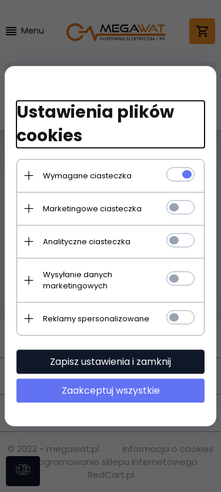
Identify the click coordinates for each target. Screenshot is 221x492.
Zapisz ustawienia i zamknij (110, 361)
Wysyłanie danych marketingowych (77, 280)
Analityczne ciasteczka (86, 241)
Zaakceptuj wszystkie (111, 390)
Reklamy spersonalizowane (96, 318)
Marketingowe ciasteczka (92, 208)
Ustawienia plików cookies (95, 124)
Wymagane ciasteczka (87, 175)
